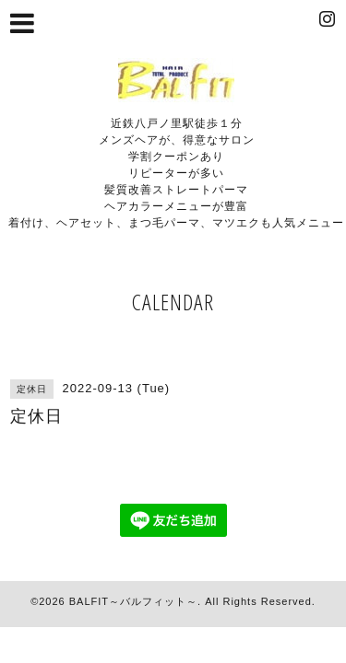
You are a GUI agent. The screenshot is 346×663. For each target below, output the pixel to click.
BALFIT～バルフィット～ (133, 601)
